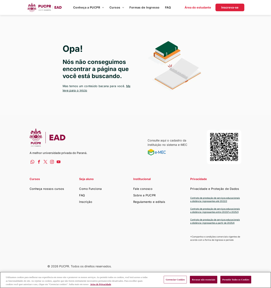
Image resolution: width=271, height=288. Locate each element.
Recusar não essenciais (203, 279)
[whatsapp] (32, 162)
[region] (135, 280)
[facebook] (39, 162)
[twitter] (45, 162)
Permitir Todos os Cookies (235, 279)
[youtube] (58, 162)
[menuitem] (88, 7)
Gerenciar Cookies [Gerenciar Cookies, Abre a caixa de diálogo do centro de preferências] (175, 279)
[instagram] (52, 162)
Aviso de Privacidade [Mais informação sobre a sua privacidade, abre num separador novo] (100, 284)
